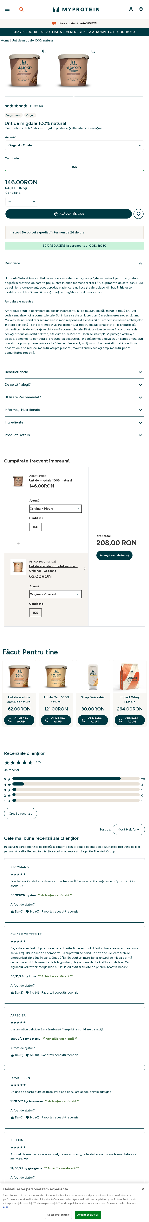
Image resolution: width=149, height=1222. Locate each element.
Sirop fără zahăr (93, 697)
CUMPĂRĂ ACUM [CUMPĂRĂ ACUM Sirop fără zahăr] (91, 720)
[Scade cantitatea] (10, 201)
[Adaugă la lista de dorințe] (138, 214)
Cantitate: (13, 192)
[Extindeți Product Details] (74, 435)
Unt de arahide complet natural (19, 699)
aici (5, 1207)
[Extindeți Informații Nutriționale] (74, 410)
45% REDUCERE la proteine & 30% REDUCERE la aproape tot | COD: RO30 (74, 32)
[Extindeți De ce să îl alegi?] (74, 385)
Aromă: (10, 137)
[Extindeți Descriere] (74, 263)
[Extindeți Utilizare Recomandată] (74, 397)
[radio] (74, 167)
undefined (74, 145)
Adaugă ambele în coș (114, 555)
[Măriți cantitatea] (34, 201)
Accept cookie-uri (88, 1214)
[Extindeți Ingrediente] (74, 423)
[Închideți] (143, 1189)
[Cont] (131, 9)
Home (5, 40)
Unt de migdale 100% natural (33, 40)
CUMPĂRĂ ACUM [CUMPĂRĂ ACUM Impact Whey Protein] (128, 720)
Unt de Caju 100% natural (56, 699)
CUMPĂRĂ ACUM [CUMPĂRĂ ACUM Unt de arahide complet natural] (18, 720)
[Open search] (21, 9)
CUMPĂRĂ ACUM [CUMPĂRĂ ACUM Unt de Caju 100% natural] (54, 720)
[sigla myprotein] (76, 9)
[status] (22, 201)
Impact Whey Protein (130, 699)
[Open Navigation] (7, 9)
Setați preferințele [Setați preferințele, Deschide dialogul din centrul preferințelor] (58, 1214)
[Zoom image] (44, 51)
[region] (74, 1202)
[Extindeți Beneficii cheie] (74, 372)
